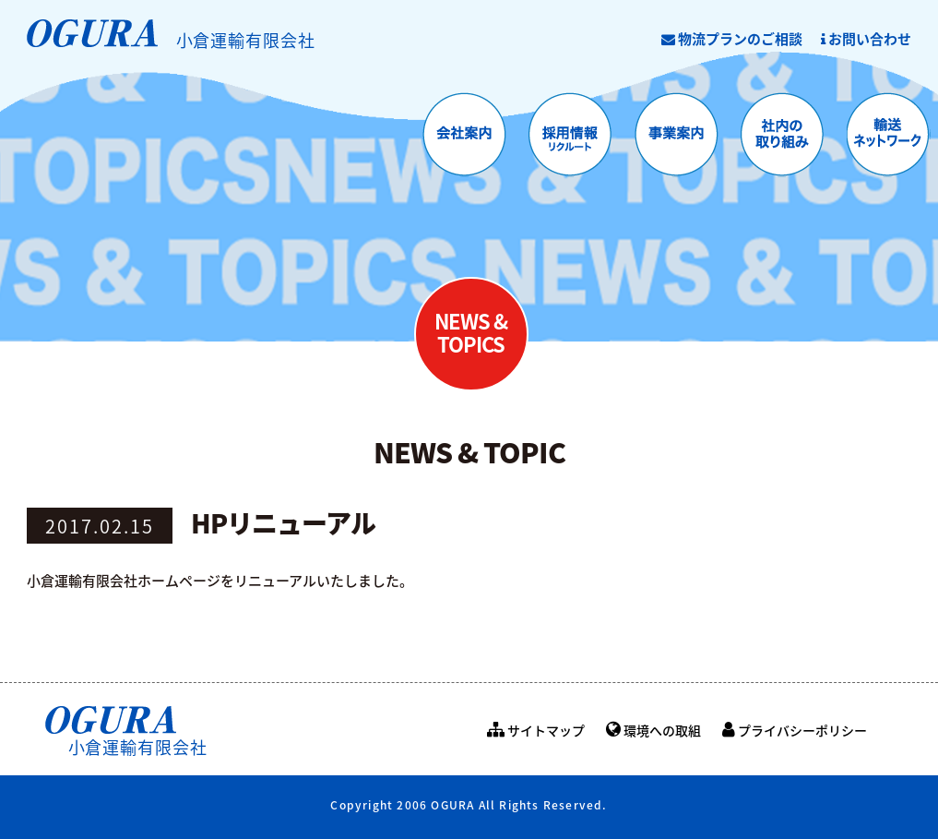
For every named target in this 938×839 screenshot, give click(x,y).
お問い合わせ (866, 39)
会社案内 (464, 134)
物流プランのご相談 (731, 39)
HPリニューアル (283, 523)
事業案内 (676, 134)
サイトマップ (536, 730)
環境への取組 (653, 730)
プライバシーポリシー (794, 730)
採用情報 (570, 134)
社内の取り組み (783, 134)
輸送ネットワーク (889, 134)
